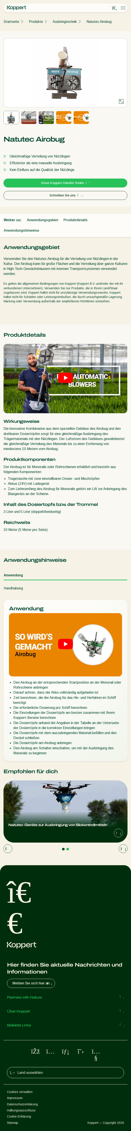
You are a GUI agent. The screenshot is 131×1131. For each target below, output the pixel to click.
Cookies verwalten (20, 1092)
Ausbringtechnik (65, 21)
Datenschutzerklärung (22, 1104)
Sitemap (12, 1122)
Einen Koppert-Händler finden (65, 183)
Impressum (14, 1098)
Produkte (36, 21)
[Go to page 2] (67, 849)
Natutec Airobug (99, 21)
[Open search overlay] (114, 8)
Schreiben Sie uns (65, 195)
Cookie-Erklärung (19, 1116)
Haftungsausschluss (21, 1110)
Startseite (11, 21)
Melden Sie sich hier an (32, 983)
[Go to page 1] (63, 849)
